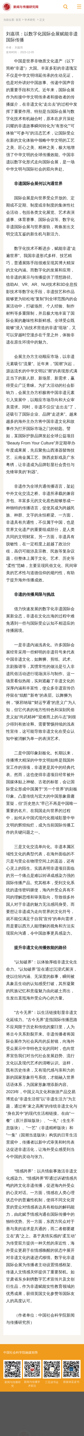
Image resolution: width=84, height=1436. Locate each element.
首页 (18, 19)
